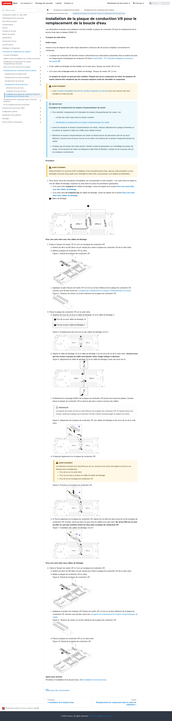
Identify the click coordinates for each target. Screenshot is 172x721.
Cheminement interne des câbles (13, 108)
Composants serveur (9, 41)
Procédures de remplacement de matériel (16, 52)
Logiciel (58, 3)
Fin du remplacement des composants (17, 105)
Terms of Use (106, 716)
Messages (5, 118)
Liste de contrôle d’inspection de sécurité (92, 91)
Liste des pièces (7, 45)
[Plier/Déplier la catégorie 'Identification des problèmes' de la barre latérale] (40, 115)
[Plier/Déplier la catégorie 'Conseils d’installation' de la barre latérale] (40, 55)
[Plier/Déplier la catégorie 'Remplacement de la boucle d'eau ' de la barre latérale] (40, 84)
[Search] (159, 3)
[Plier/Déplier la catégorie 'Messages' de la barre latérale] (40, 118)
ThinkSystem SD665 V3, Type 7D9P (14, 15)
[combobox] (5, 10)
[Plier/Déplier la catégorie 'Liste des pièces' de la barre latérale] (40, 45)
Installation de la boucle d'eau (16, 91)
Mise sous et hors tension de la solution (17, 67)
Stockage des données (44, 3)
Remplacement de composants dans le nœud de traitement (20, 100)
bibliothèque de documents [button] (117, 3)
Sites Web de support (9, 21)
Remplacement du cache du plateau (17, 77)
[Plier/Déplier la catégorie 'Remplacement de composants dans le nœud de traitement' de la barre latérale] (40, 100)
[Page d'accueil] (48, 10)
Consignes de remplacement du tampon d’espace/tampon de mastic (104, 291)
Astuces (5, 28)
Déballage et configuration (11, 48)
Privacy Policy (94, 716)
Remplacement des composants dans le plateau (20, 70)
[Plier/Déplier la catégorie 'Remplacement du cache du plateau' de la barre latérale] (40, 77)
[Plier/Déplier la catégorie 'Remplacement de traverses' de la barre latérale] (40, 81)
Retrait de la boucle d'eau (14, 88)
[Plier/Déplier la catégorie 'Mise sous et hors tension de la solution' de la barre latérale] (40, 67)
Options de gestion (8, 34)
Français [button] (137, 3)
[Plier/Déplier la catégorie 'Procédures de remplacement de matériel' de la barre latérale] (40, 52)
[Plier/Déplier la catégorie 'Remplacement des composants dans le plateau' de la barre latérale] (40, 70)
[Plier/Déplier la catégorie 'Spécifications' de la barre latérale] (40, 38)
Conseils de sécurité (9, 31)
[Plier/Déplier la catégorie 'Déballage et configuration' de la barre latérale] (40, 48)
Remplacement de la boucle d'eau (16, 84)
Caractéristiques (7, 24)
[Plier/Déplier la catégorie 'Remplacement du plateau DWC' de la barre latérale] (40, 74)
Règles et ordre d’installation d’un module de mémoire (22, 58)
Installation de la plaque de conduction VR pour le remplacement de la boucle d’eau (23, 95)
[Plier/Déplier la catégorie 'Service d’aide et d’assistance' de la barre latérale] (40, 122)
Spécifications (7, 38)
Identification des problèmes (11, 115)
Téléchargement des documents (13, 18)
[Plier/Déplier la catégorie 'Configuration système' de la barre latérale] (40, 111)
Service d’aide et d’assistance (12, 122)
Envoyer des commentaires (58, 690)
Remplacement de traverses (14, 81)
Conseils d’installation (11, 55)
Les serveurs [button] (26, 3)
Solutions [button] (67, 3)
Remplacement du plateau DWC (16, 74)
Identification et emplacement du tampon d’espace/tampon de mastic (17, 63)
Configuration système (9, 111)
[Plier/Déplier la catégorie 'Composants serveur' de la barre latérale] (40, 41)
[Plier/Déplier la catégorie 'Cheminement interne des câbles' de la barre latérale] (40, 108)
